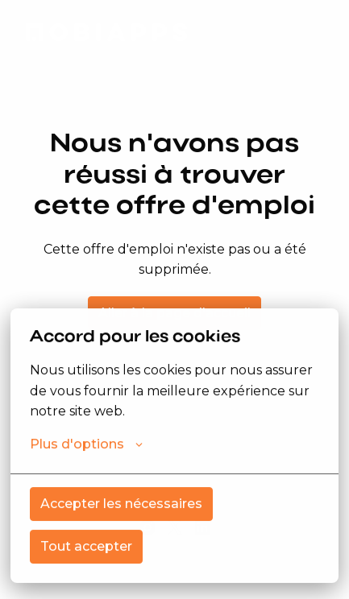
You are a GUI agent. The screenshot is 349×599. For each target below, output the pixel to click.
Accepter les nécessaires (121, 503)
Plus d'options (86, 444)
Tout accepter (86, 546)
